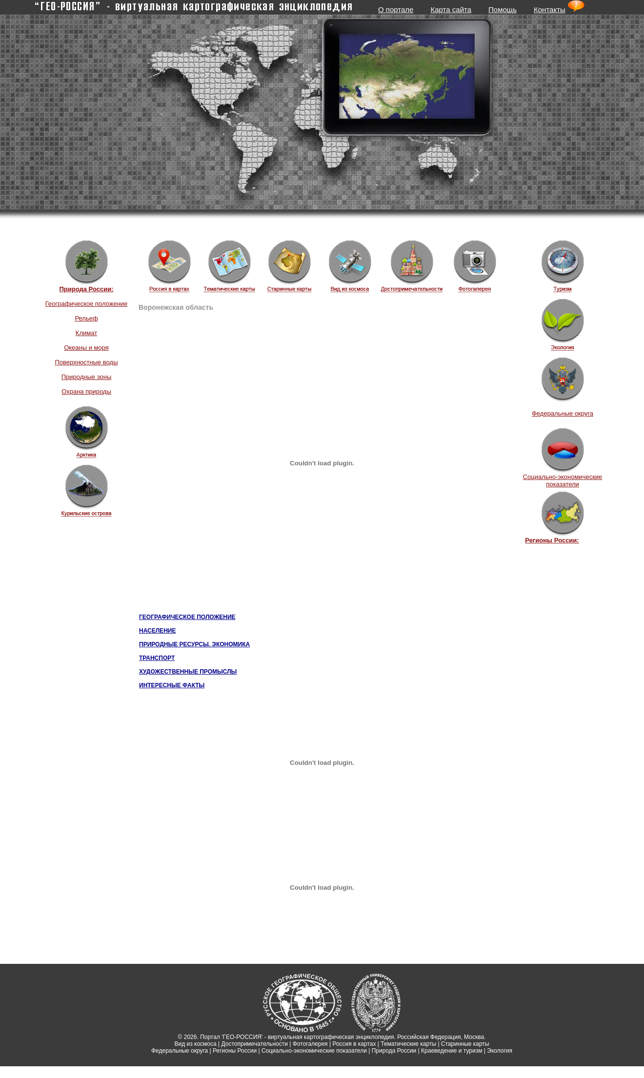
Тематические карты (408, 1043)
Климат (86, 333)
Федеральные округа (562, 413)
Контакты (549, 9)
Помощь (502, 9)
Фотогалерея (310, 1043)
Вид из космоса (195, 1043)
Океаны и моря (86, 347)
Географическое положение (86, 303)
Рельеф (86, 318)
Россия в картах (354, 1043)
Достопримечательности (254, 1043)
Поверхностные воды (86, 362)
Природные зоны (86, 376)
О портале (395, 9)
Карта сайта (450, 9)
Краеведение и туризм (451, 1050)
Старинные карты (465, 1043)
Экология (499, 1050)
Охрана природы (86, 391)
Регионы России (235, 1050)
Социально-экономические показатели (563, 480)
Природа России (394, 1050)
